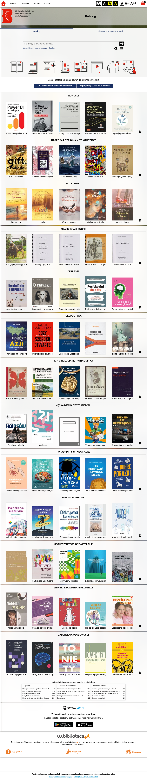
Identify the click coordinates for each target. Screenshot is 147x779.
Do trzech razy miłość (98, 698)
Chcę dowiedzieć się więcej (60, 777)
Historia (25, 3)
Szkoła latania (61, 693)
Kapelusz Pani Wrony (98, 696)
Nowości (13, 3)
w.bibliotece (71, 742)
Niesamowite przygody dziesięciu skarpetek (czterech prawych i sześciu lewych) (48, 698)
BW (104, 3)
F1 (127, 3)
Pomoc (36, 3)
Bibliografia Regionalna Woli (110, 31)
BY (115, 3)
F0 (122, 3)
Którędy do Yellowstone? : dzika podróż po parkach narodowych (112, 693)
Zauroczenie (61, 698)
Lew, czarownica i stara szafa (32, 691)
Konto (47, 3)
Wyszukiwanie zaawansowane (35, 48)
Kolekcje (52, 48)
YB (109, 3)
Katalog (36, 31)
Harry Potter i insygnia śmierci (32, 693)
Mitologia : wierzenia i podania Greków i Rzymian (38, 689)
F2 (133, 3)
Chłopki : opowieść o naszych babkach (69, 689)
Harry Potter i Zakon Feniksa (31, 696)
